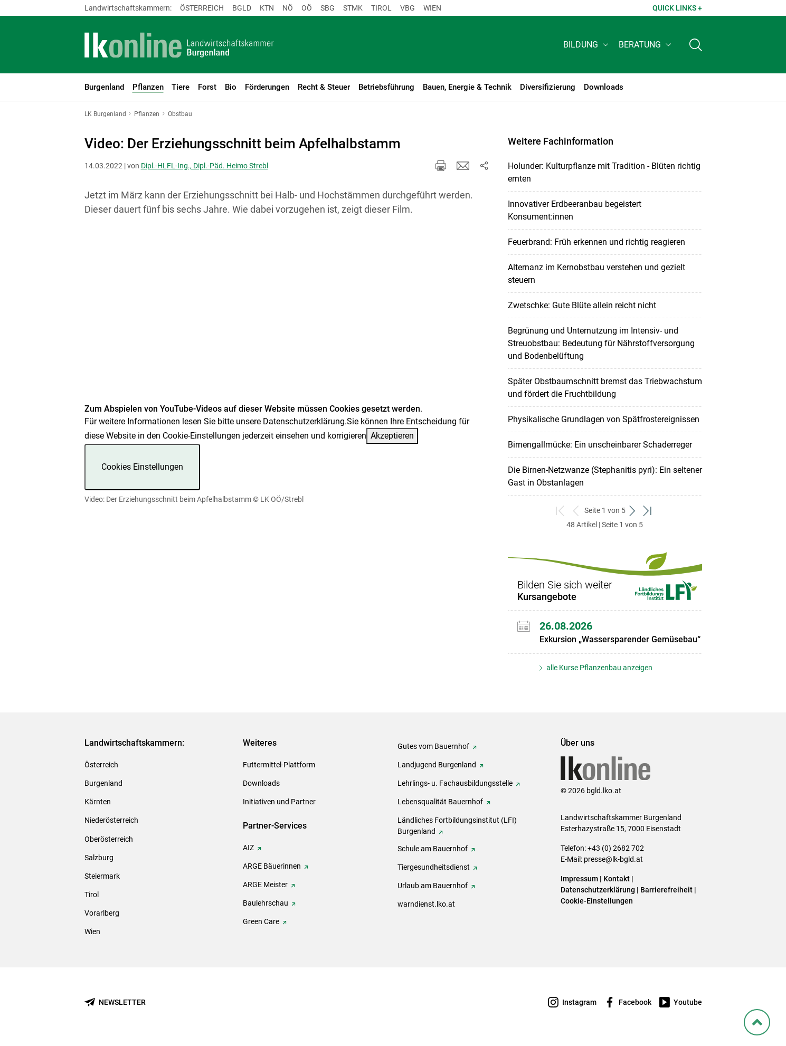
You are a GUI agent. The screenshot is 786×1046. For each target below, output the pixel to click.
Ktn (267, 8)
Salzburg (98, 857)
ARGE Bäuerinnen (272, 866)
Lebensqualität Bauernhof (440, 801)
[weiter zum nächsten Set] (633, 510)
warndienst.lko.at (426, 904)
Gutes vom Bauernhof (433, 746)
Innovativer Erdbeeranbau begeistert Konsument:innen (574, 210)
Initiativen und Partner (279, 801)
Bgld (241, 8)
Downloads (261, 783)
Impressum (579, 878)
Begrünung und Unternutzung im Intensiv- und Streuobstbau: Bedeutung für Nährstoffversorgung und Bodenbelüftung (601, 343)
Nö (287, 8)
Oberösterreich (108, 839)
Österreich (202, 8)
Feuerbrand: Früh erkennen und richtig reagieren (596, 242)
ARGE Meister (265, 884)
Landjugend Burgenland (436, 764)
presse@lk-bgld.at (613, 859)
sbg (327, 8)
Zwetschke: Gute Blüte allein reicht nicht (582, 305)
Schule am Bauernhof (432, 848)
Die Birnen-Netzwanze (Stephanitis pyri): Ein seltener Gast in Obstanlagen (605, 476)
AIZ (248, 847)
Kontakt (616, 878)
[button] (586, 45)
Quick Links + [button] (677, 8)
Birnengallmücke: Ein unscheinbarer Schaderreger (600, 445)
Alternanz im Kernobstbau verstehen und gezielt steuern (596, 273)
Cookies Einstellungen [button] (142, 467)
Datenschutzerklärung (304, 421)
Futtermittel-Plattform (279, 764)
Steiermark (102, 876)
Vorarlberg (101, 913)
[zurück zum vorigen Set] (576, 510)
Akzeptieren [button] (392, 436)
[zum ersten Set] (561, 510)
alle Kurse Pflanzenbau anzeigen (598, 667)
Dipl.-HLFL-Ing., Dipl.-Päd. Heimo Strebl (204, 165)
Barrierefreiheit (666, 890)
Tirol (381, 8)
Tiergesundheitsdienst (433, 867)
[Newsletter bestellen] (115, 1002)
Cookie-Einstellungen (597, 901)
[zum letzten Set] (648, 510)
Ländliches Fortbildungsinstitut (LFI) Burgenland (457, 825)
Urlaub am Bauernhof (432, 885)
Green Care (261, 921)
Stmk (353, 8)
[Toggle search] (695, 45)
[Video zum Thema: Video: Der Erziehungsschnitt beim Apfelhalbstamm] (287, 316)
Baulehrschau (265, 903)
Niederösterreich (111, 820)
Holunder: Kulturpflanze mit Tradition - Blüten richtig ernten (604, 172)
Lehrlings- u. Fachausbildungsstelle (455, 783)
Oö (306, 8)
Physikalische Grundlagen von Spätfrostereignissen (603, 419)
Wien (432, 8)
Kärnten (97, 801)
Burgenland (103, 783)
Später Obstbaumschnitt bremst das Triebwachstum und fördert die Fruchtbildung (605, 387)
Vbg (407, 8)
